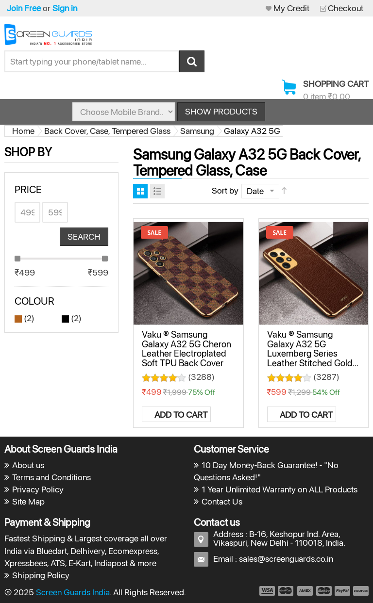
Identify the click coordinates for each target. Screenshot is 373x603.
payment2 (286, 591)
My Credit (291, 8)
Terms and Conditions (51, 477)
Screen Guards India (73, 592)
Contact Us (222, 501)
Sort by (225, 190)
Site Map (28, 501)
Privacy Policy (38, 489)
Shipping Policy (40, 575)
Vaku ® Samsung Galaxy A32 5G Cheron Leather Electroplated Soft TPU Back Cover (186, 348)
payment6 (360, 591)
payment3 (305, 591)
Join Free (24, 8)
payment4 (325, 591)
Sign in (64, 8)
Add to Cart (180, 414)
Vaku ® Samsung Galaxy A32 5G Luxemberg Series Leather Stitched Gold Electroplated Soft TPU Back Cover (311, 357)
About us (28, 465)
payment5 (342, 591)
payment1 (266, 591)
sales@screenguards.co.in (286, 559)
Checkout (345, 8)
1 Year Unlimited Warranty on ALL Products (279, 489)
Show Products (221, 111)
